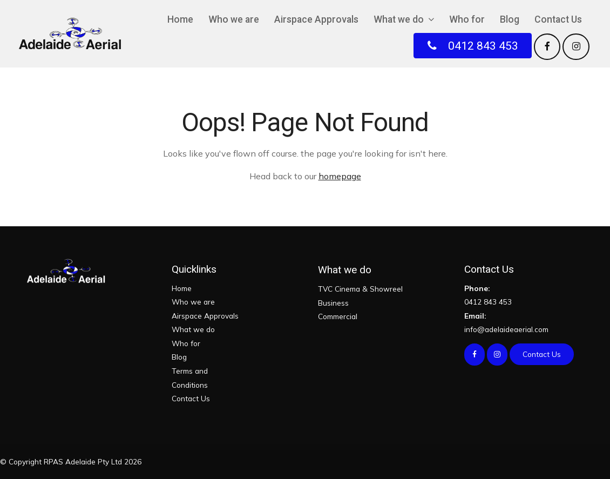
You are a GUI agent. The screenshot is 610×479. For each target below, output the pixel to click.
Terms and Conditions (190, 377)
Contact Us (558, 19)
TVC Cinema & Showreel (360, 288)
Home (180, 19)
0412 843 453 (524, 294)
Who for (467, 19)
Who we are (233, 19)
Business (333, 302)
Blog (509, 19)
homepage (339, 176)
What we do (399, 19)
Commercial (337, 316)
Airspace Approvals (316, 19)
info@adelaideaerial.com (524, 321)
